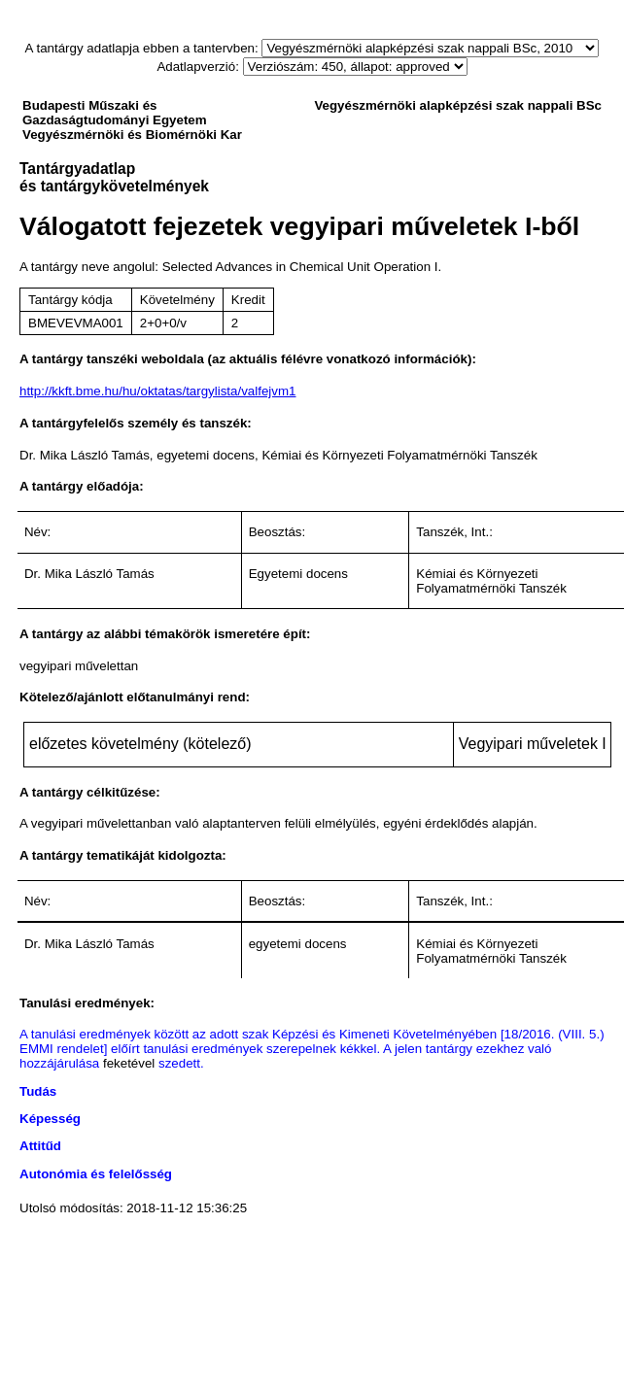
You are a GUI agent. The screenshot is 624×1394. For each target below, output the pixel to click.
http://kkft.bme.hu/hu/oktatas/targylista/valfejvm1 (157, 391)
